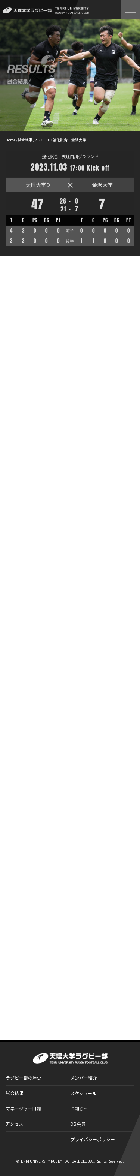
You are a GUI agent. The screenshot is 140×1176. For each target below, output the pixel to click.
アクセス (14, 1124)
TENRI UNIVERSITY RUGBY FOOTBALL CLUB (54, 1161)
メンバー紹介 (83, 1077)
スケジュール (83, 1093)
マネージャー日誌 (23, 1108)
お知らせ (79, 1108)
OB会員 (77, 1124)
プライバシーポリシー (92, 1139)
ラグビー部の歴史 (23, 1077)
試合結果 (15, 1093)
